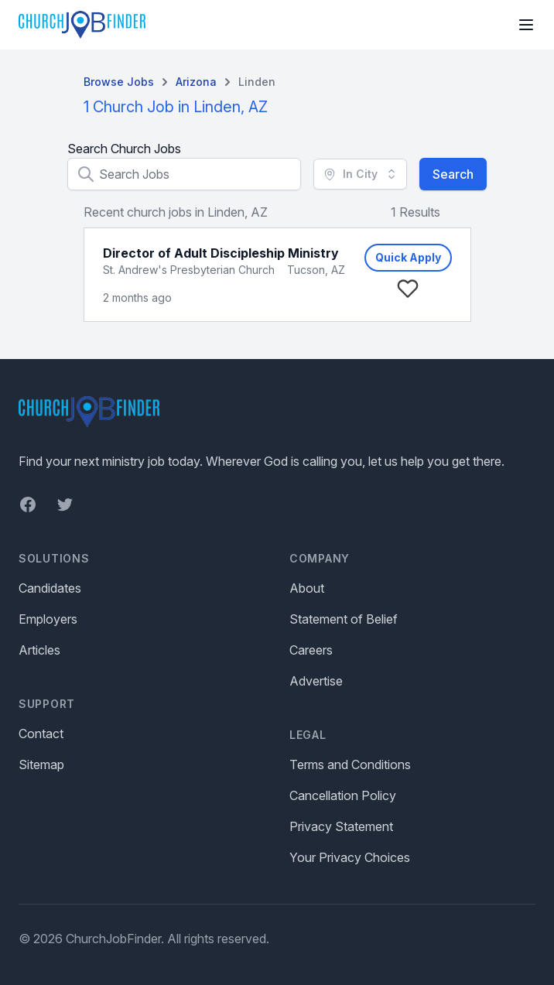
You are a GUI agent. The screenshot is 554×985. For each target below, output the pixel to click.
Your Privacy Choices (349, 857)
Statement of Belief (343, 619)
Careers (311, 650)
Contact (41, 733)
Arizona (196, 81)
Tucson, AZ (316, 269)
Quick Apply (408, 257)
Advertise (316, 681)
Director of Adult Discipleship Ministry (221, 253)
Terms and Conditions (350, 764)
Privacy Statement (341, 826)
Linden (256, 81)
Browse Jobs (119, 81)
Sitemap (41, 764)
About (306, 588)
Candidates (50, 588)
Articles (39, 650)
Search (453, 174)
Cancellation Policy (342, 795)
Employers (48, 619)
